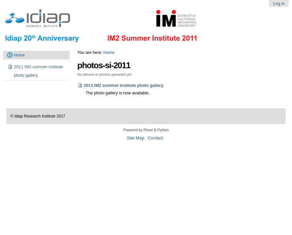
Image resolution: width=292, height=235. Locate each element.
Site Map (136, 137)
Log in (279, 3)
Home (108, 52)
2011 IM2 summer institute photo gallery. (124, 85)
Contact (155, 137)
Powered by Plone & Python (146, 130)
